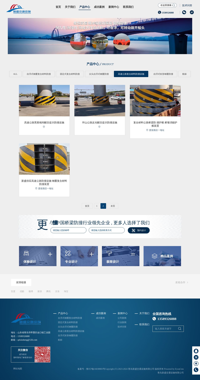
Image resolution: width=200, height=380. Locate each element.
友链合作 (182, 282)
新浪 (40, 291)
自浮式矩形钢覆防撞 (163, 74)
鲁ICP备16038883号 (95, 369)
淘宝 (66, 291)
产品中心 (84, 6)
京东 (57, 291)
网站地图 (17, 368)
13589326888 (166, 13)
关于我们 (70, 6)
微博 (31, 291)
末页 (113, 206)
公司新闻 (122, 318)
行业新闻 (122, 322)
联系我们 (128, 6)
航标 (184, 74)
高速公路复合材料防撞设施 (131, 74)
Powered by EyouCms (174, 369)
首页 (58, 6)
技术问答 (187, 5)
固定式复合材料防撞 (70, 74)
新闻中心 (113, 6)
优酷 (22, 291)
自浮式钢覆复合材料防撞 (39, 74)
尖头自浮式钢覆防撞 (99, 74)
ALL (15, 74)
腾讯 (48, 291)
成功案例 (99, 6)
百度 (13, 291)
